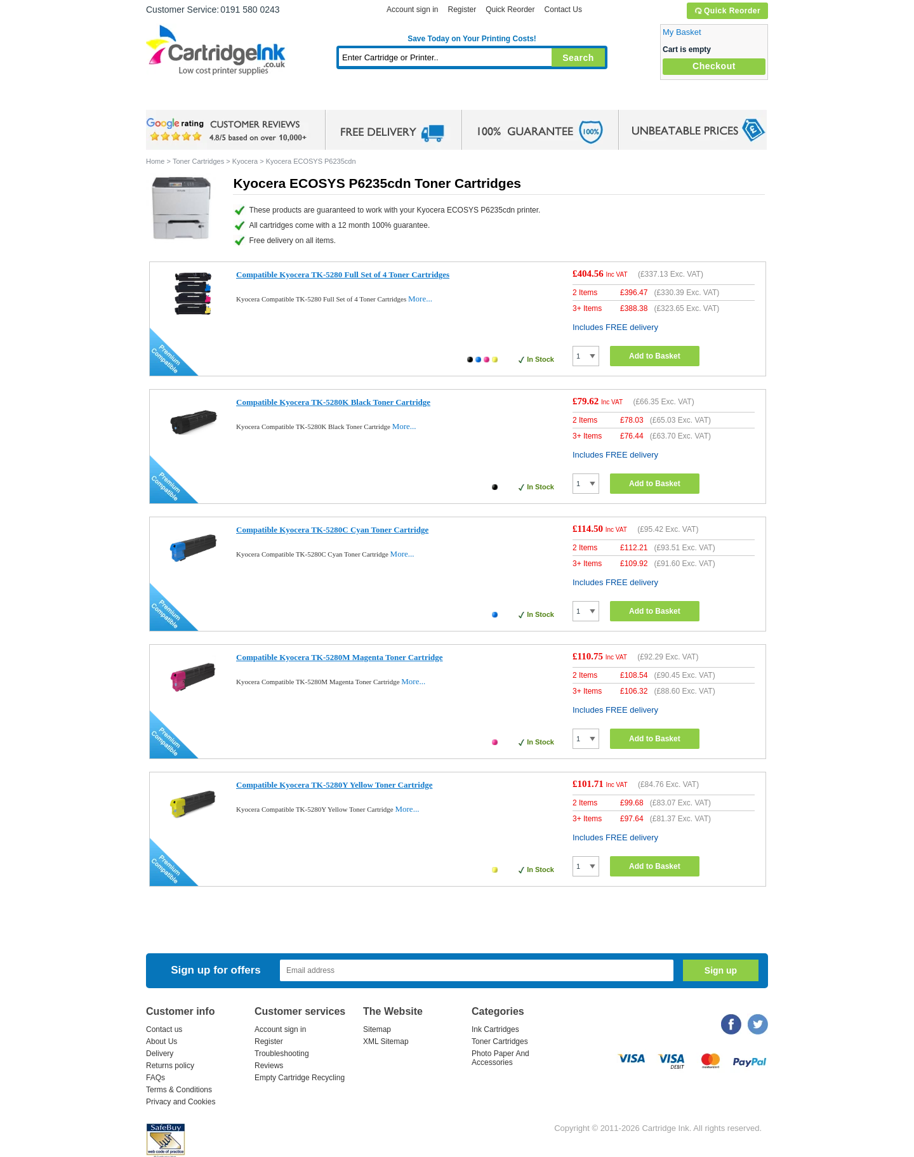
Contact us (164, 1029)
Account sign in (412, 9)
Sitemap (377, 1029)
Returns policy (170, 1065)
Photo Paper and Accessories (475, 98)
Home (171, 98)
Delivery (159, 1053)
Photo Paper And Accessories (500, 1058)
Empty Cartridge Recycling (300, 1077)
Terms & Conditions (179, 1089)
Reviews (269, 1065)
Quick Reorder (727, 10)
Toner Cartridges (340, 98)
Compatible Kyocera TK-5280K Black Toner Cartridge (333, 402)
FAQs (155, 1077)
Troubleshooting (282, 1053)
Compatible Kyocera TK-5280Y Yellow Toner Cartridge (334, 785)
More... (420, 298)
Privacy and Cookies (180, 1101)
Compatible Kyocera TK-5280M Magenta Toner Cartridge (339, 657)
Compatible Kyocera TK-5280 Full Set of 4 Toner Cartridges (342, 274)
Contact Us (563, 9)
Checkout (714, 66)
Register (461, 9)
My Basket (682, 32)
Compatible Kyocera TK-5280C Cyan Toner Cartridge (332, 529)
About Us (161, 1041)
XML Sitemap (386, 1041)
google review (228, 130)
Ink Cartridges (242, 98)
